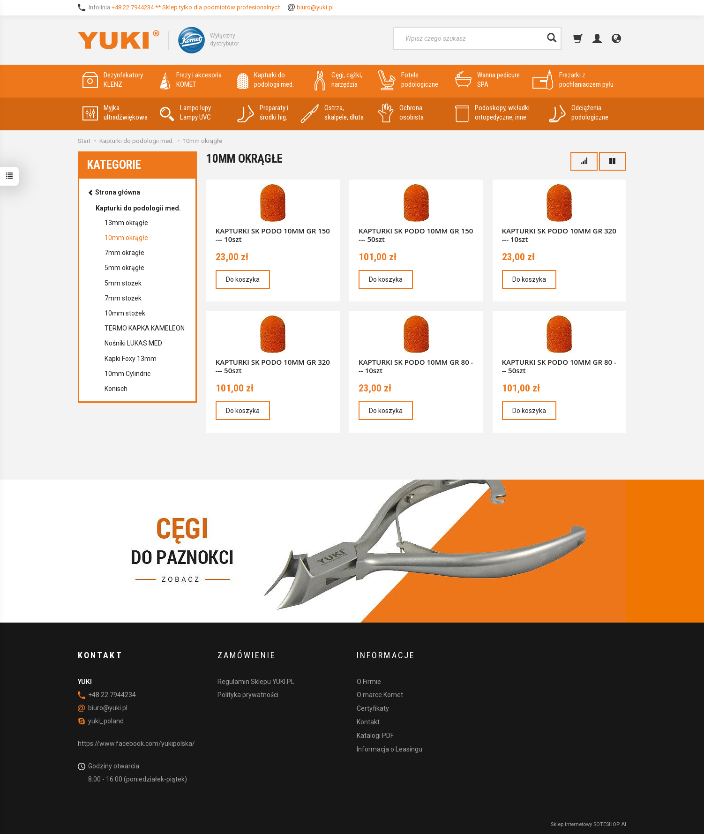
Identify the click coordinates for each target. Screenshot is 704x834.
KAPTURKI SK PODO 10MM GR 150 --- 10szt (273, 235)
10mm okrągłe (126, 237)
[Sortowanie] (584, 161)
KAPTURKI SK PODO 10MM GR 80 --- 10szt (416, 366)
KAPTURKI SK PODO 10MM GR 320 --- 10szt (559, 235)
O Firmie (369, 681)
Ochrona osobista (401, 112)
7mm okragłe (124, 252)
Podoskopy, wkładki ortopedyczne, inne (492, 112)
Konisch (116, 388)
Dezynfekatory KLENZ (112, 79)
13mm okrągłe (126, 222)
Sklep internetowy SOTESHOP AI (588, 824)
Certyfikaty (373, 708)
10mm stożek (125, 313)
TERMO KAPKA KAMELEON (145, 328)
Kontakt (368, 722)
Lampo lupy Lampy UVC (185, 112)
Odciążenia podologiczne (578, 112)
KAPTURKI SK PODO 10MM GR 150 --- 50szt (416, 235)
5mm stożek (123, 283)
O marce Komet (380, 695)
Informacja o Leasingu (389, 749)
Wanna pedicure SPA (487, 79)
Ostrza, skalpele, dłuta (332, 112)
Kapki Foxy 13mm (131, 358)
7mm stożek (123, 298)
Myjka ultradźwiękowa (115, 112)
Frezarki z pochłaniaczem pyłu (573, 79)
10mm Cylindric (127, 373)
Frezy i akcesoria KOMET (191, 79)
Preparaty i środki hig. (262, 112)
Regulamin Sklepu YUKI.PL (255, 681)
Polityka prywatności (247, 695)
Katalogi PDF (375, 735)
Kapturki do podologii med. (265, 79)
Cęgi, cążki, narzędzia (338, 79)
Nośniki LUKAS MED (133, 343)
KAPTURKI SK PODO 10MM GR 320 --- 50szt (273, 366)
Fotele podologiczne (408, 79)
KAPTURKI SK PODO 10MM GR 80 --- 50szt (559, 366)
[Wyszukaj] (551, 38)
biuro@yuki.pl (315, 7)
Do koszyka (243, 279)
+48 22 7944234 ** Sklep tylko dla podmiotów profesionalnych (196, 7)
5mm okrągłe (124, 267)
